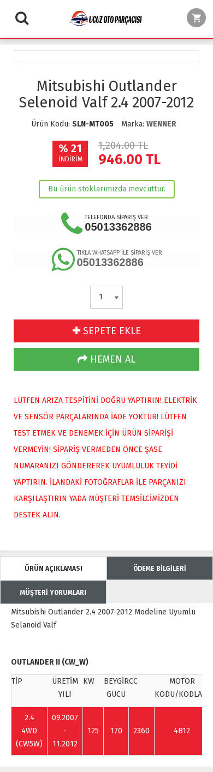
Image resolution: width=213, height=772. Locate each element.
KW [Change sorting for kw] (88, 681)
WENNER (161, 124)
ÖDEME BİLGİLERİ (159, 568)
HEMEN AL (106, 359)
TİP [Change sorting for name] (16, 681)
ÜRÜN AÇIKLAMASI (53, 568)
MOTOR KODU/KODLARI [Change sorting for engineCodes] (182, 688)
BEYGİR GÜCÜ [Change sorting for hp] (116, 688)
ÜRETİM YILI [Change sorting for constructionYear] (65, 688)
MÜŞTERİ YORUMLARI (53, 592)
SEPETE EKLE (107, 330)
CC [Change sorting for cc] (133, 681)
